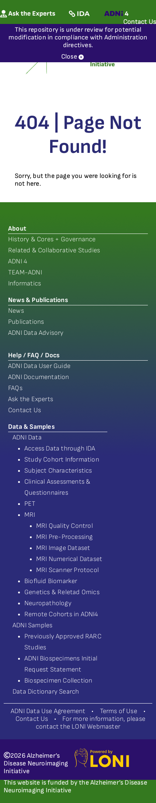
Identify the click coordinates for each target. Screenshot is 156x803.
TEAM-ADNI (25, 272)
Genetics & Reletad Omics (62, 592)
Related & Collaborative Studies (54, 250)
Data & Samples (31, 427)
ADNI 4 (17, 261)
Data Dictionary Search (46, 691)
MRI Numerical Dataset (69, 559)
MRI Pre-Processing (64, 537)
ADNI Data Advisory (36, 333)
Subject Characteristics (58, 470)
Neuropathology (48, 603)
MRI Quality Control (64, 526)
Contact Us (24, 410)
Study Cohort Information (61, 459)
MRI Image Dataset (63, 548)
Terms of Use (118, 711)
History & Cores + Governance (52, 239)
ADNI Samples (32, 625)
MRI (29, 515)
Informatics (24, 283)
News (16, 311)
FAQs (15, 388)
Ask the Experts (30, 399)
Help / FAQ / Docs (33, 355)
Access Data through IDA (60, 448)
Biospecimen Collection (58, 680)
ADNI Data (27, 437)
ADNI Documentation (38, 377)
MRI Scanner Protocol (67, 570)
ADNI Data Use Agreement (48, 711)
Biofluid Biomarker (50, 581)
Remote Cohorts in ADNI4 (61, 614)
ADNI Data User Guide (39, 366)
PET (30, 504)
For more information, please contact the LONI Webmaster (90, 722)
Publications (26, 322)
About (17, 228)
